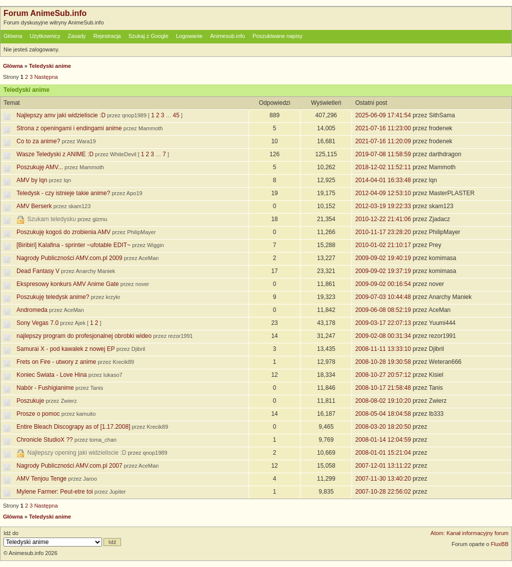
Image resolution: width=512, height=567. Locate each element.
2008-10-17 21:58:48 (382, 387)
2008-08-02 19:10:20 (382, 400)
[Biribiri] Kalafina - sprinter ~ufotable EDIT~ (73, 245)
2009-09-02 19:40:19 (382, 258)
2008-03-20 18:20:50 (382, 426)
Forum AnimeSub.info (45, 13)
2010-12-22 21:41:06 (382, 219)
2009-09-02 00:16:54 (382, 284)
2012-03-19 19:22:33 (382, 206)
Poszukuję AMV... (39, 167)
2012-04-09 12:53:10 (382, 193)
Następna (46, 77)
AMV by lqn (31, 180)
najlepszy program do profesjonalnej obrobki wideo (84, 335)
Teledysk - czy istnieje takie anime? (63, 193)
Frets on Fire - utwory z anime (56, 361)
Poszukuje (30, 400)
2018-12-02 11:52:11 (382, 167)
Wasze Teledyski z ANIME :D (55, 154)
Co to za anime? (38, 141)
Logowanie (189, 36)
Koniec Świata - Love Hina (51, 374)
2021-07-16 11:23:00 (382, 128)
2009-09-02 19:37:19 (382, 271)
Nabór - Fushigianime (45, 387)
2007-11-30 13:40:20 (382, 478)
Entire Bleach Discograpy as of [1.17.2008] (73, 426)
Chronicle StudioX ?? (44, 439)
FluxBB (499, 544)
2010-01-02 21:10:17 (382, 245)
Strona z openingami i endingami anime (69, 128)
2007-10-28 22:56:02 (382, 491)
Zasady (77, 36)
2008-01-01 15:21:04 (382, 452)
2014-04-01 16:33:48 (382, 180)
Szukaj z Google (148, 36)
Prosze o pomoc (38, 413)
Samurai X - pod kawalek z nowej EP (65, 348)
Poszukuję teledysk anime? (52, 296)
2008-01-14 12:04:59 (382, 439)
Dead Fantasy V (38, 271)
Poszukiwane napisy (277, 36)
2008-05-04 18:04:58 (382, 413)
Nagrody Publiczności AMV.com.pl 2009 (69, 258)
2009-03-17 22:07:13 (382, 322)
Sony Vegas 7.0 (37, 322)
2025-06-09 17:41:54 (382, 115)
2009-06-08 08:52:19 (382, 309)
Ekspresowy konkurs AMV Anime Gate (67, 284)
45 (176, 115)
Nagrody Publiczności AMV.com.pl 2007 (69, 465)
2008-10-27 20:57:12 (382, 374)
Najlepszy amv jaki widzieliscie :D (61, 115)
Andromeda (32, 309)
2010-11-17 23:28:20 (382, 232)
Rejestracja (107, 36)
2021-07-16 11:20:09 (382, 141)
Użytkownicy (45, 36)
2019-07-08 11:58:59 (382, 154)
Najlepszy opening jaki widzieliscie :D (77, 452)
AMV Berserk (34, 206)
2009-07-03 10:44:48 (382, 296)
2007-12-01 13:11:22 (382, 465)
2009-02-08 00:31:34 (382, 335)
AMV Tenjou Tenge (41, 478)
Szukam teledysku (52, 219)
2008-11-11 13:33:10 (382, 348)
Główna (13, 36)
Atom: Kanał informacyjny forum (469, 533)
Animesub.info (227, 36)
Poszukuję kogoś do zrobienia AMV (63, 232)
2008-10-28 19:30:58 (382, 361)
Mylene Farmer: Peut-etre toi (54, 491)
